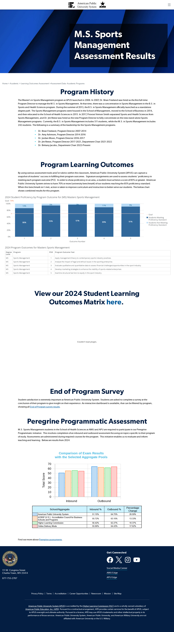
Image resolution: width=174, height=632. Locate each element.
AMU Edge (112, 572)
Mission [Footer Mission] (107, 593)
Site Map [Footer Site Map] (117, 593)
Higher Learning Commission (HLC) (98, 606)
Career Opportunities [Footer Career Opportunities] (79, 593)
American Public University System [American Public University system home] (10, 558)
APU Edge (112, 577)
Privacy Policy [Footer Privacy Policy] (37, 593)
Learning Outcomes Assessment (35, 83)
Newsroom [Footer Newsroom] (96, 593)
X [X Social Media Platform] (119, 560)
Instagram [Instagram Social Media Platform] (128, 560)
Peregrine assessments (50, 539)
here (113, 302)
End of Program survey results (45, 406)
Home (5, 83)
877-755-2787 (9, 578)
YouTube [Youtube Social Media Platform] (136, 560)
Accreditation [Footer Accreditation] (61, 593)
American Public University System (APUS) (46, 606)
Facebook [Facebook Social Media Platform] (110, 560)
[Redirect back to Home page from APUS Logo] (87, 4)
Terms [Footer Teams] (49, 593)
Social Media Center (117, 568)
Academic (14, 83)
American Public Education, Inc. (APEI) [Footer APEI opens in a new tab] (42, 609)
